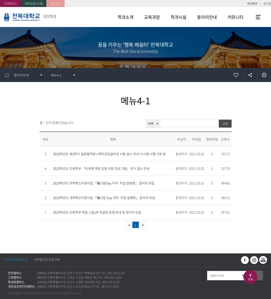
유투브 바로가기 (263, 260)
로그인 (267, 3)
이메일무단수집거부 (47, 259)
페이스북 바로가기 (245, 260)
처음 (129, 225)
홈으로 (7, 75)
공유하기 (250, 75)
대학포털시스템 (34, 3)
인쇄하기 (264, 75)
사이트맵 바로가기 (258, 17)
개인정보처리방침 (16, 259)
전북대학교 (10, 3)
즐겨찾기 (236, 75)
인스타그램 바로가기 (254, 260)
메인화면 (252, 3)
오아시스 (55, 3)
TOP (250, 279)
